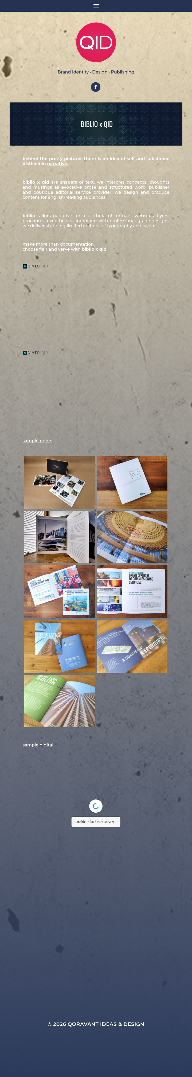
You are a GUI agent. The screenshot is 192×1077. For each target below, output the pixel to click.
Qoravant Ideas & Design (106, 1048)
